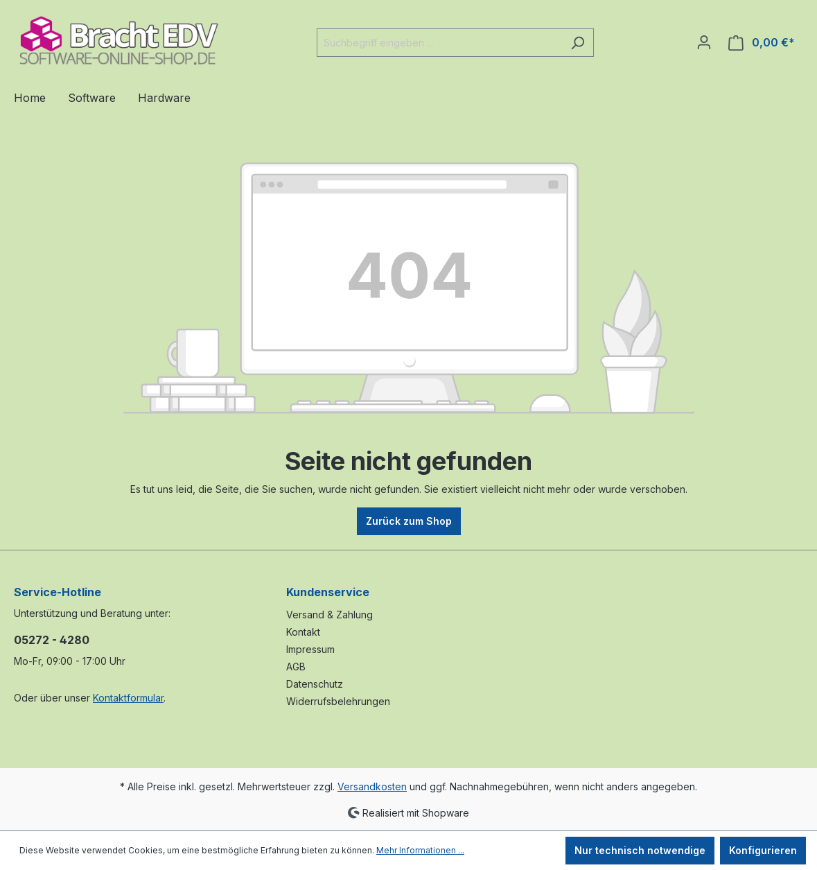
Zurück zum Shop (409, 521)
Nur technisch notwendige (639, 850)
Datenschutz (314, 684)
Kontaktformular (128, 698)
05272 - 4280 (51, 640)
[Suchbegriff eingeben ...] (439, 42)
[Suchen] (577, 42)
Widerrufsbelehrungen (338, 701)
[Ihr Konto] (704, 42)
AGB (296, 666)
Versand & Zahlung (329, 614)
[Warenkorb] (761, 42)
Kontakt (303, 632)
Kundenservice (327, 592)
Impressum (310, 649)
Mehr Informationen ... (420, 850)
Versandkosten (372, 786)
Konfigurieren (763, 850)
